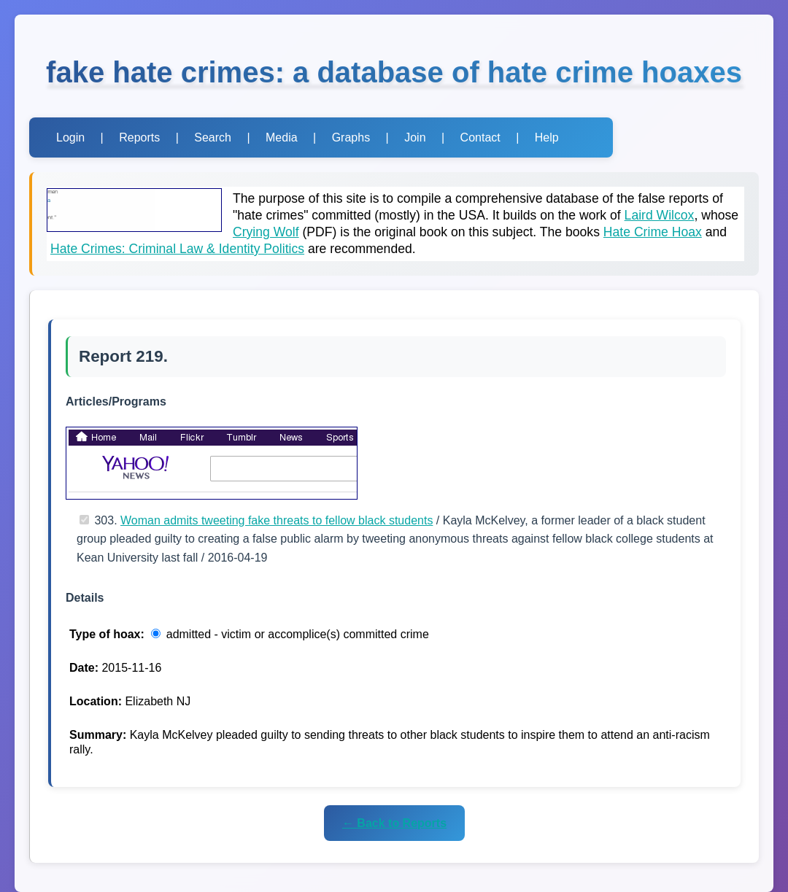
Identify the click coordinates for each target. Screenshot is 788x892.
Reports (139, 137)
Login (70, 137)
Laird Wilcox (660, 215)
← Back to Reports (394, 823)
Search (212, 137)
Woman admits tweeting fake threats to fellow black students (276, 520)
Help (547, 137)
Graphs (351, 137)
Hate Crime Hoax (652, 232)
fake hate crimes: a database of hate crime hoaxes (394, 72)
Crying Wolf (266, 232)
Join (414, 137)
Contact (480, 137)
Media (282, 137)
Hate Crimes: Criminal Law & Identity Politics (177, 248)
